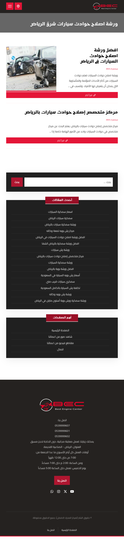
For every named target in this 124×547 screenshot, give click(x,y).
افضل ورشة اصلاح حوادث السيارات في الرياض (60, 237)
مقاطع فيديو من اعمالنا (60, 342)
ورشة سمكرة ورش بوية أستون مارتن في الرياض (60, 300)
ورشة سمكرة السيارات (60, 262)
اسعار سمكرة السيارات (60, 211)
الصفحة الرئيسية (60, 330)
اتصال (60, 349)
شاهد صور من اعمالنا (60, 336)
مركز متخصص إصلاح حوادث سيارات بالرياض (60, 256)
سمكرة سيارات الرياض (60, 218)
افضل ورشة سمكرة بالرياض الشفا (60, 243)
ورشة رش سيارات (60, 249)
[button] (10, 6)
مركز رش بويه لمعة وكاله (60, 230)
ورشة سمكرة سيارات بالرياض (60, 224)
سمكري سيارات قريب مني (60, 281)
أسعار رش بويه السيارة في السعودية (60, 275)
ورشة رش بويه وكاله (60, 294)
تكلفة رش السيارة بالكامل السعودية (60, 287)
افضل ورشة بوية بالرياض (60, 268)
